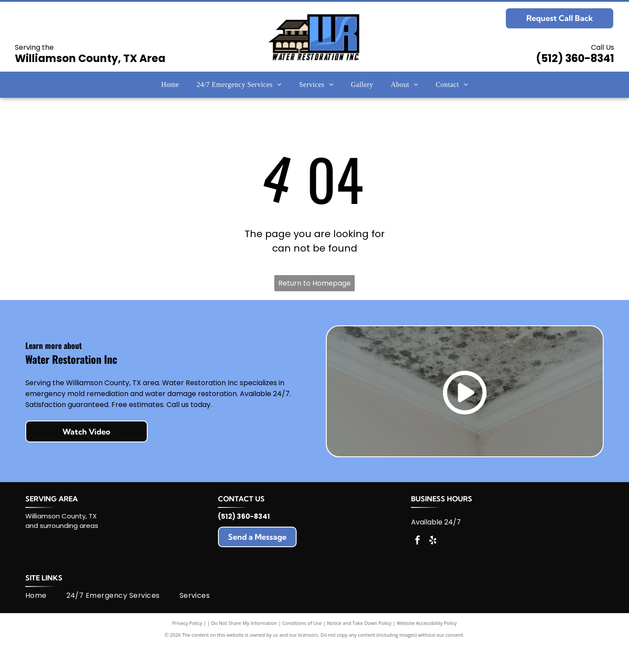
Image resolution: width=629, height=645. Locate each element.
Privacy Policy (187, 623)
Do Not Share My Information (244, 623)
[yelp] (432, 541)
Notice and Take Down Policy (359, 623)
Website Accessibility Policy (427, 623)
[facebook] (417, 541)
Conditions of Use (302, 623)
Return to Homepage (314, 283)
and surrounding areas (61, 525)
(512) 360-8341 (575, 58)
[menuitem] (170, 84)
